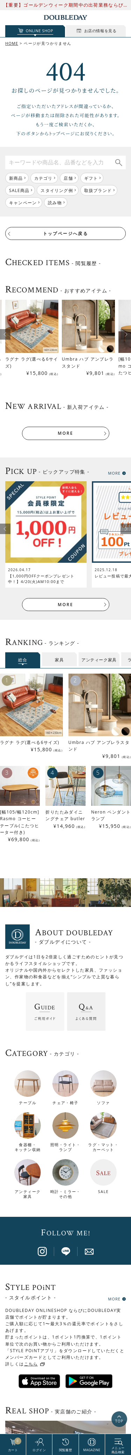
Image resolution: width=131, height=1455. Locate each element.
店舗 (68, 178)
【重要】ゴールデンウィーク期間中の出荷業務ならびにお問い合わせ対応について (63, 5)
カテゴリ (43, 178)
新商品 (16, 178)
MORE (65, 433)
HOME (11, 43)
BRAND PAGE (62, 1422)
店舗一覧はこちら (65, 1331)
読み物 (55, 203)
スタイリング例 (57, 190)
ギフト (91, 178)
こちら (31, 1189)
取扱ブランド (98, 190)
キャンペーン (23, 203)
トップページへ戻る (65, 233)
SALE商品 (19, 190)
